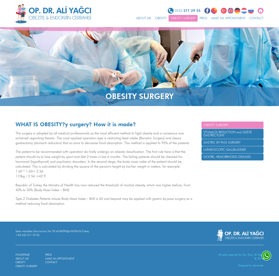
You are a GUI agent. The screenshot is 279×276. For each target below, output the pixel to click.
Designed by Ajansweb (251, 265)
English (230, 11)
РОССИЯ (251, 11)
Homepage (261, 11)
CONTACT (256, 18)
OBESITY (161, 18)
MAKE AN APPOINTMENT (228, 18)
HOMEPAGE (23, 254)
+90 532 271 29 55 (28, 235)
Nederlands (244, 11)
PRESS (203, 18)
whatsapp (266, 255)
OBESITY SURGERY (183, 18)
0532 (188, 11)
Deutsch (237, 11)
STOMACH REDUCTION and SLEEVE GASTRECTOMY (227, 133)
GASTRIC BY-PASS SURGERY (222, 142)
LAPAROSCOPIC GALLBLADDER (224, 149)
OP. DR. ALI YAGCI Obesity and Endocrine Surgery (53, 13)
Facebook (207, 11)
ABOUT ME (143, 18)
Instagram (214, 11)
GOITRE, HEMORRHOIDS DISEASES (227, 157)
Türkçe (224, 11)
